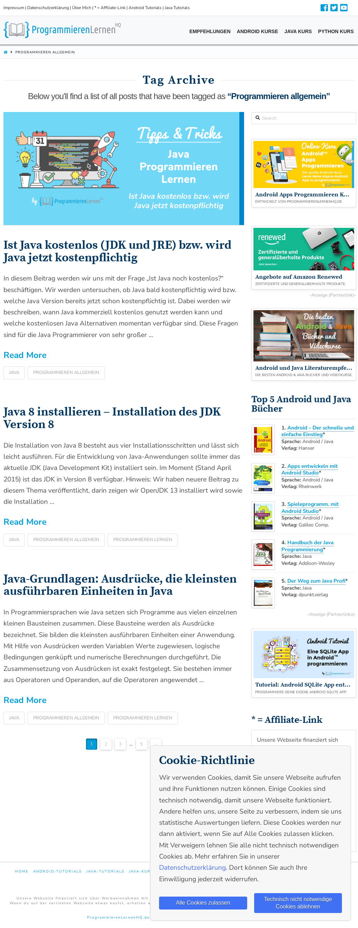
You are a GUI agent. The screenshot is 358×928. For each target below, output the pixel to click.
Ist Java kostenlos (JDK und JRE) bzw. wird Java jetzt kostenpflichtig (117, 251)
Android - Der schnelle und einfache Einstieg (317, 431)
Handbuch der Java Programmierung (307, 546)
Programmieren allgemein (66, 372)
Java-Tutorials (105, 871)
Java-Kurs (141, 871)
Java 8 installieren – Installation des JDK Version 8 (112, 418)
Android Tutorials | (147, 7)
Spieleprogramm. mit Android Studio (310, 508)
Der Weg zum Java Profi (316, 580)
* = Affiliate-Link (110, 7)
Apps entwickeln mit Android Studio (309, 470)
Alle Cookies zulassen (203, 903)
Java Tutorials (177, 7)
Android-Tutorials (57, 871)
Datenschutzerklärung (48, 7)
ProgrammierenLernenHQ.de (118, 917)
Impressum (13, 7)
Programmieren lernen (142, 540)
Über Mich (81, 7)
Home (22, 871)
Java (14, 372)
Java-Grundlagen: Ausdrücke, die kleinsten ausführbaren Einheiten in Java (120, 585)
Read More (24, 355)
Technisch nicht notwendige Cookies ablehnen (298, 902)
